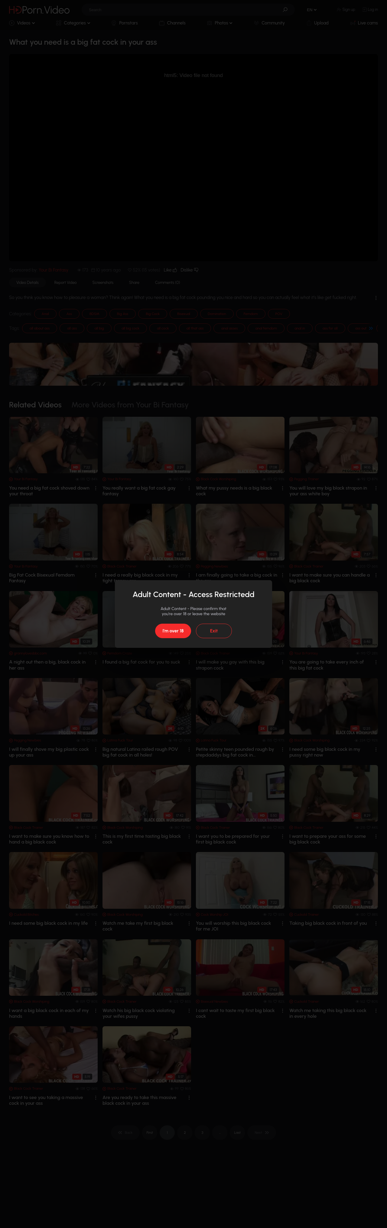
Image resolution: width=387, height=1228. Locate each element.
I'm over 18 (173, 631)
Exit (214, 631)
